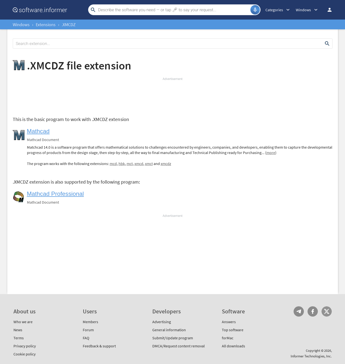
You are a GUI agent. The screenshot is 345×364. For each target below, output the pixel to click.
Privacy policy (24, 345)
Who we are (23, 321)
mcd (113, 163)
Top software (232, 329)
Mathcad (38, 131)
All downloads (233, 345)
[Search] (174, 10)
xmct (149, 163)
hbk (122, 163)
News (17, 329)
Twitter (326, 311)
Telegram (299, 311)
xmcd (138, 163)
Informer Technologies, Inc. (311, 356)
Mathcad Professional (55, 193)
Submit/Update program (172, 337)
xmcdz (166, 163)
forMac (227, 337)
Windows (21, 24)
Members (90, 321)
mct (130, 163)
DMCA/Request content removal (178, 345)
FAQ (86, 337)
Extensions (46, 24)
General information (169, 329)
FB (313, 311)
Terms (18, 337)
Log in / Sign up (327, 10)
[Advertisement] (173, 95)
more (270, 152)
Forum (88, 329)
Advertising (161, 321)
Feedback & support (99, 345)
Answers (229, 321)
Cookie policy (24, 354)
